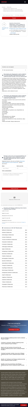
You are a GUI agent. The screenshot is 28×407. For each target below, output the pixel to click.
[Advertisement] (13, 50)
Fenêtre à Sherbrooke (14, 256)
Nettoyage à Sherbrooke (14, 246)
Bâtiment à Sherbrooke (14, 230)
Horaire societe (20, 377)
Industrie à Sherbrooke (14, 279)
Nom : (3, 166)
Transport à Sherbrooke (14, 265)
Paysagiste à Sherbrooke (14, 284)
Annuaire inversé (21, 375)
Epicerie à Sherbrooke (14, 260)
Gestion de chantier (20, 379)
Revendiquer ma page (14, 329)
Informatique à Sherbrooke (14, 234)
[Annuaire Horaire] (4, 2)
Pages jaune (11, 372)
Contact (20, 395)
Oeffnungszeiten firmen (12, 375)
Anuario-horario (22, 374)
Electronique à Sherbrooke (14, 270)
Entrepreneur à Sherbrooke (14, 251)
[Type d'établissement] (8, 15)
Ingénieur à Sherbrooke (14, 277)
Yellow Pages (4, 375)
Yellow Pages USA (13, 377)
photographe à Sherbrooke (14, 258)
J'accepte (24, 405)
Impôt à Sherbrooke (14, 275)
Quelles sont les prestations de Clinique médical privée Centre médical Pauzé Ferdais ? (12, 365)
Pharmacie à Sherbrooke (14, 286)
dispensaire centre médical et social (17, 28)
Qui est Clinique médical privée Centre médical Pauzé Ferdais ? (13, 338)
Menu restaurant (12, 379)
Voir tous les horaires (7, 70)
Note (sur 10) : (20, 166)
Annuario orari (8, 374)
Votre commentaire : (7, 170)
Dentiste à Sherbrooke (14, 232)
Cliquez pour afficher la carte (14, 198)
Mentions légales (4, 395)
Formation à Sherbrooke (14, 244)
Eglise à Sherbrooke (14, 249)
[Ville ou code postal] (20, 15)
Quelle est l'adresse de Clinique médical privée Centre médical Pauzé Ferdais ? (13, 360)
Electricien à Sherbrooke (14, 253)
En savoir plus (12, 405)
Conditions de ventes (13, 395)
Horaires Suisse (17, 372)
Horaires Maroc (15, 374)
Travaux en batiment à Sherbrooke (14, 239)
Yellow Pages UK (4, 377)
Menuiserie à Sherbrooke (14, 242)
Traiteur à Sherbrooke (14, 282)
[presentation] (10, 184)
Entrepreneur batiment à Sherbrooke (14, 272)
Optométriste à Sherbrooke (14, 263)
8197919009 (13, 33)
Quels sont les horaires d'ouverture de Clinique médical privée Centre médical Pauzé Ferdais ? (12, 348)
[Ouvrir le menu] (25, 2)
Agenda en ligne (4, 379)
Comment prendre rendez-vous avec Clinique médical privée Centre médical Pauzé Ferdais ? (12, 354)
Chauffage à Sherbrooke (14, 267)
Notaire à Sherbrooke (14, 237)
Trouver (14, 18)
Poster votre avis (14, 188)
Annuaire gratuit (4, 372)
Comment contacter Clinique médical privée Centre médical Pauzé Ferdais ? (12, 343)
